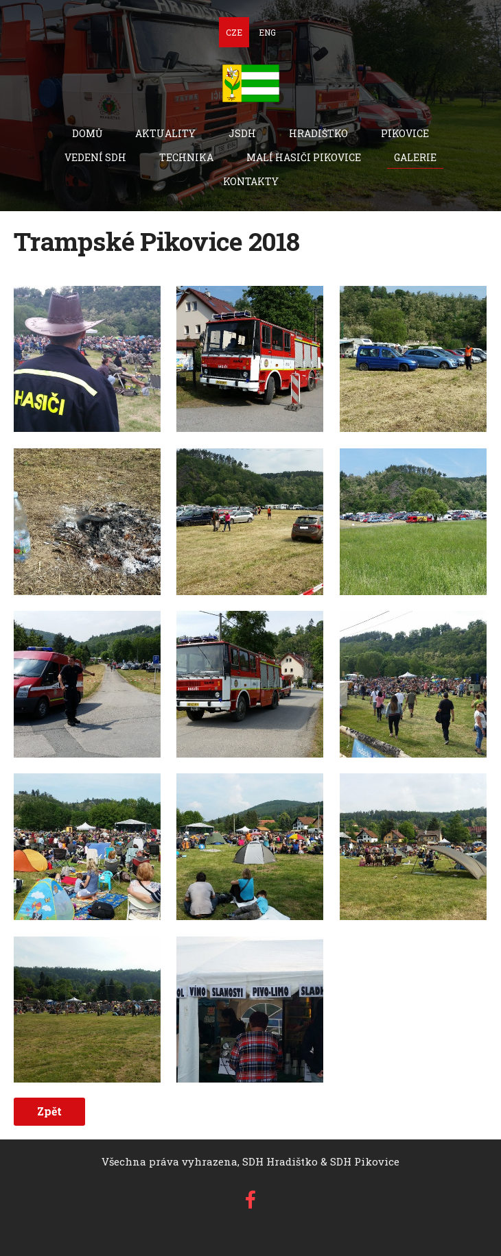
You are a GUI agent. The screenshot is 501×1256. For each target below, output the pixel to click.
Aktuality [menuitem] (165, 133)
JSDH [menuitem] (242, 133)
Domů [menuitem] (87, 133)
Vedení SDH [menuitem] (95, 157)
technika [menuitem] (186, 157)
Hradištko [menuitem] (318, 133)
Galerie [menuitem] (415, 157)
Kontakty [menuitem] (251, 181)
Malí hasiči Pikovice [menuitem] (303, 157)
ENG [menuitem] (267, 32)
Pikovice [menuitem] (405, 133)
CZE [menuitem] (234, 32)
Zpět (49, 1111)
